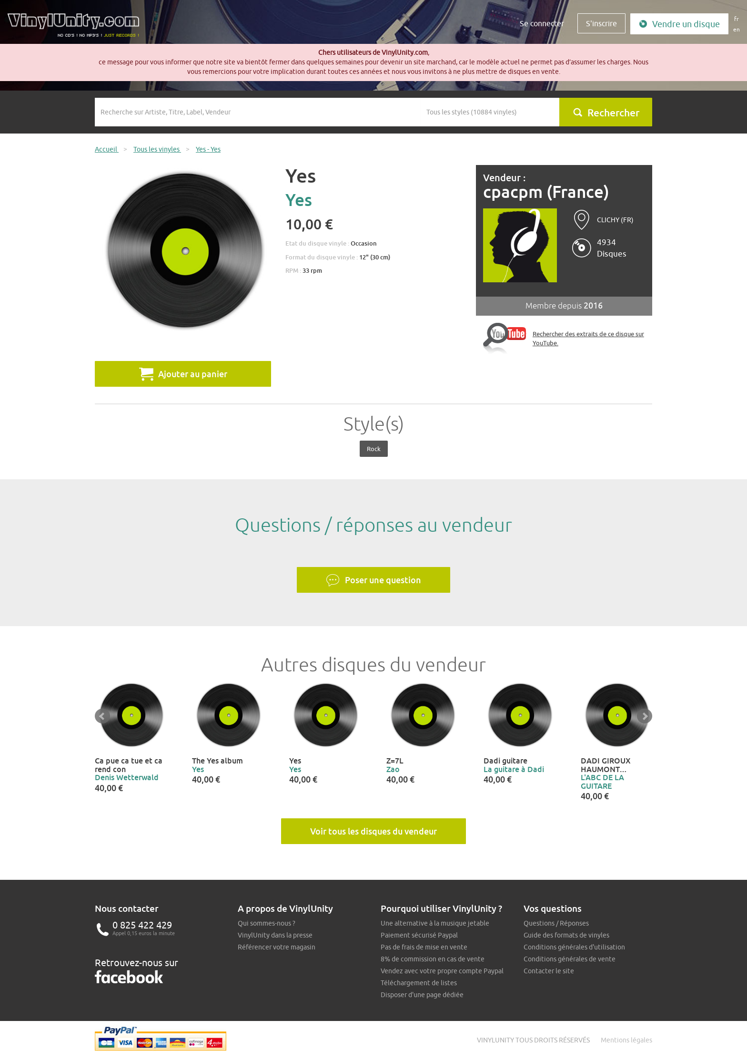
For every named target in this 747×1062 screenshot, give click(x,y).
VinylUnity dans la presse (275, 935)
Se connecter (542, 23)
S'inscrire (601, 23)
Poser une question (373, 580)
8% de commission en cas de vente (433, 959)
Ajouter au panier (183, 374)
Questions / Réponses (556, 923)
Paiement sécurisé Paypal (419, 935)
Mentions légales (626, 1040)
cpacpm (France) (546, 192)
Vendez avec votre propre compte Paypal (442, 971)
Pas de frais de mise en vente (424, 947)
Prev (102, 716)
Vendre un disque (679, 24)
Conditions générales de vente (570, 959)
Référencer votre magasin (276, 947)
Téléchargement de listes (419, 983)
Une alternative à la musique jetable (435, 923)
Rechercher (606, 112)
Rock (374, 449)
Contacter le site (549, 971)
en (736, 29)
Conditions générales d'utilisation (574, 947)
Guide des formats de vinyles (566, 935)
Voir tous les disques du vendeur (373, 831)
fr (736, 18)
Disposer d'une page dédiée (422, 995)
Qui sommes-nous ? (266, 923)
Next (644, 716)
